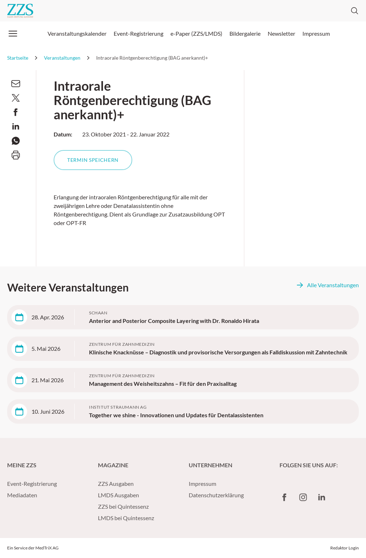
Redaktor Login (344, 547)
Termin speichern (93, 160)
